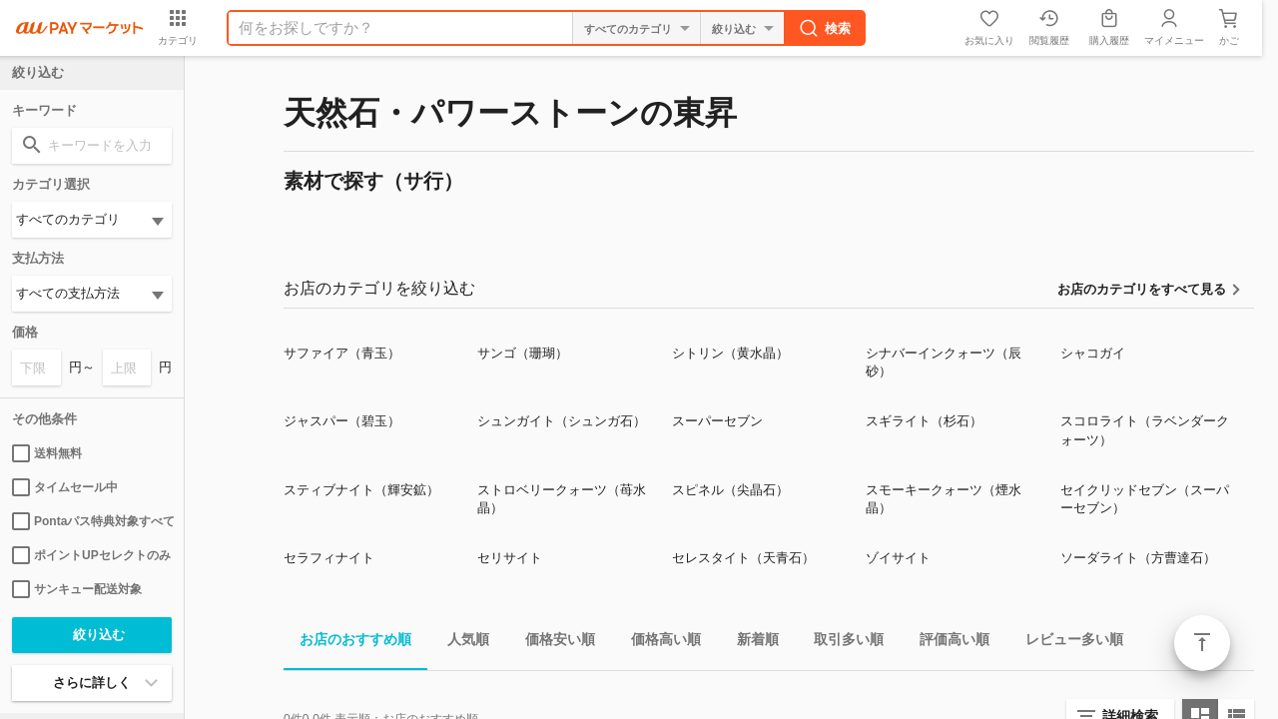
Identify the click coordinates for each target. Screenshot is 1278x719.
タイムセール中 (65, 487)
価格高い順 (658, 642)
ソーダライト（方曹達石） (1138, 557)
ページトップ (1202, 643)
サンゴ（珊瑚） (522, 353)
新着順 (750, 642)
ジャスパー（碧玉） (342, 420)
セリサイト (509, 557)
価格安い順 (552, 642)
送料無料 (47, 453)
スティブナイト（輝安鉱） (361, 489)
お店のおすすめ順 (347, 642)
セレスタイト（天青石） (743, 557)
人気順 (460, 642)
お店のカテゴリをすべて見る (1141, 289)
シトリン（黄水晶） (730, 353)
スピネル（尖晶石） (730, 489)
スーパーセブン (717, 420)
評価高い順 (946, 642)
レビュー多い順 (1066, 642)
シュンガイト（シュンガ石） (561, 420)
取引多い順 (841, 642)
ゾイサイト (898, 557)
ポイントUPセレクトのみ (91, 555)
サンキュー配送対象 (77, 589)
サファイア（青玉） (342, 353)
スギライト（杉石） (924, 420)
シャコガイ (1092, 353)
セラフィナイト (329, 557)
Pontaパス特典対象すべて (92, 521)
